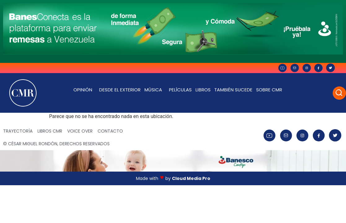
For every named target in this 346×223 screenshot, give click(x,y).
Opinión (84, 89)
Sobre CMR (270, 89)
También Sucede (233, 89)
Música (154, 89)
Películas (180, 89)
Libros (203, 89)
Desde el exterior (120, 89)
